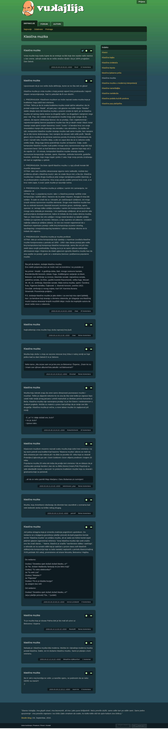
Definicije (29, 23)
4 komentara (86, 602)
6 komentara (86, 689)
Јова (76, 311)
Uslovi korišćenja (26, 725)
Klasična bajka (108, 57)
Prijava (142, 2)
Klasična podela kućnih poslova (115, 98)
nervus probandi (73, 602)
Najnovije (28, 29)
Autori (57, 24)
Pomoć (42, 725)
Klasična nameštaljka (111, 88)
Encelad (73, 374)
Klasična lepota (108, 68)
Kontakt (48, 725)
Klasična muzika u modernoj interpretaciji (119, 83)
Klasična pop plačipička (112, 103)
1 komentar (86, 659)
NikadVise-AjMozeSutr (71, 659)
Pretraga (49, 29)
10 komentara (86, 430)
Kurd (76, 67)
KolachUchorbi (72, 430)
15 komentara (86, 311)
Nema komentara (84, 335)
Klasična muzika (32, 50)
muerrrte (76, 689)
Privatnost (36, 725)
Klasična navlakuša (110, 93)
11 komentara (86, 67)
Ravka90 (72, 629)
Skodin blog (26, 718)
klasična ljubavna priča (111, 73)
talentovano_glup (69, 486)
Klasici (105, 52)
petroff (73, 513)
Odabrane (38, 29)
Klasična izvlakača (110, 62)
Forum (44, 24)
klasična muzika (32, 80)
